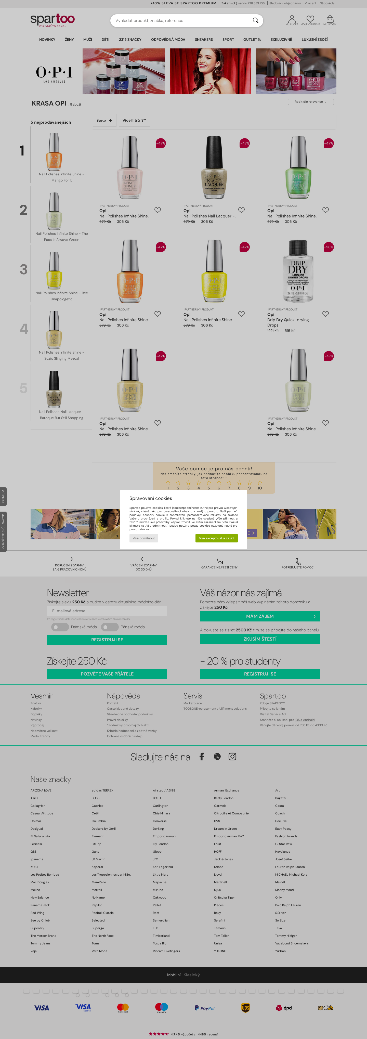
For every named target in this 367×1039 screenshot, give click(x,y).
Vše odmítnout (144, 538)
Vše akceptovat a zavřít (216, 538)
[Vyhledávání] (256, 20)
